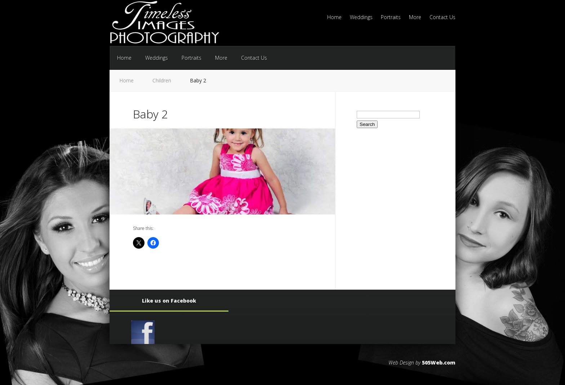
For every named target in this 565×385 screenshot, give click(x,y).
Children (161, 80)
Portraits (391, 18)
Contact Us (442, 18)
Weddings (361, 18)
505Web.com (438, 362)
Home (334, 18)
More (415, 18)
